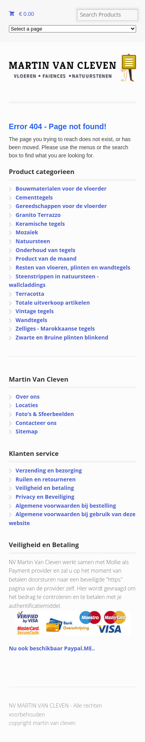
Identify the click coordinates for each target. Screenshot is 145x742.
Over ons (27, 396)
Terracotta (29, 293)
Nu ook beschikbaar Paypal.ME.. (52, 648)
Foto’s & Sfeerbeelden (44, 414)
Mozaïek (26, 232)
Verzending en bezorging (48, 470)
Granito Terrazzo (38, 214)
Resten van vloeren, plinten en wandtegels (72, 267)
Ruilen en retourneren (45, 479)
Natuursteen (32, 241)
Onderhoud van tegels (45, 250)
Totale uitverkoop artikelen (52, 302)
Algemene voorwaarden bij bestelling (65, 505)
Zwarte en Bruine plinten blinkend (61, 337)
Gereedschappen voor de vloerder (61, 206)
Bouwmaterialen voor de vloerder (60, 188)
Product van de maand (46, 258)
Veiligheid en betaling (44, 487)
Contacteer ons (35, 422)
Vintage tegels (34, 311)
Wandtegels (31, 320)
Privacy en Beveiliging (44, 496)
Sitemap (26, 431)
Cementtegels (34, 197)
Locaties (26, 405)
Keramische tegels (40, 223)
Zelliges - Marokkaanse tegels (55, 328)
